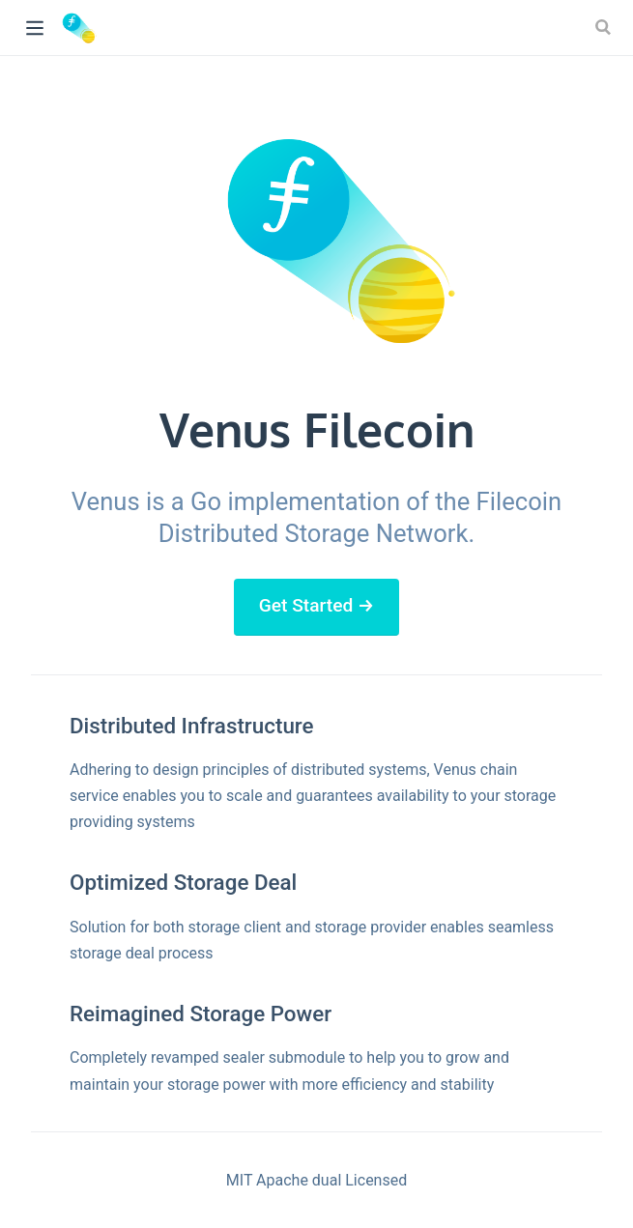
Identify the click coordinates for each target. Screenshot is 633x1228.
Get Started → (317, 605)
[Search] (605, 27)
